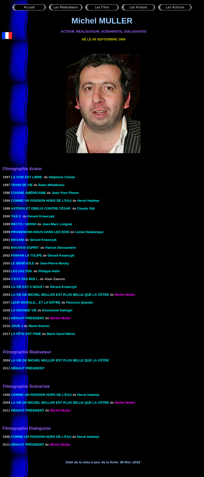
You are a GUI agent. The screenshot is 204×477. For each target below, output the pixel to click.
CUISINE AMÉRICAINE (28, 193)
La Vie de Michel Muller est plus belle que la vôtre (60, 295)
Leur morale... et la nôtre (36, 302)
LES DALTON (21, 271)
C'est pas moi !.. (25, 279)
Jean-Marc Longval (57, 224)
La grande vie (24, 310)
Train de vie (21, 185)
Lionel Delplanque (89, 232)
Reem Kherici (39, 326)
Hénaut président (27, 318)
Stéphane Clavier (62, 177)
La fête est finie (26, 334)
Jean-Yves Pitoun (65, 193)
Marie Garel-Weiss (61, 334)
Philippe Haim (49, 271)
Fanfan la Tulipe (26, 255)
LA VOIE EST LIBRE (26, 177)
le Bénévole (22, 263)
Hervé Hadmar (88, 200)
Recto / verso (24, 224)
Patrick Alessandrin (60, 247)
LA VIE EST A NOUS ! (27, 287)
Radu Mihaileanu (51, 185)
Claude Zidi (86, 208)
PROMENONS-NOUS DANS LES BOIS (40, 232)
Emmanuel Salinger (57, 310)
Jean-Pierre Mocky (54, 263)
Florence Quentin (79, 302)
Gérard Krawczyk (41, 216)
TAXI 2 (16, 216)
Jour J (17, 326)
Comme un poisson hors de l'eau (41, 200)
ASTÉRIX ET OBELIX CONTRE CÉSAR (40, 208)
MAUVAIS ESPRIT (25, 247)
